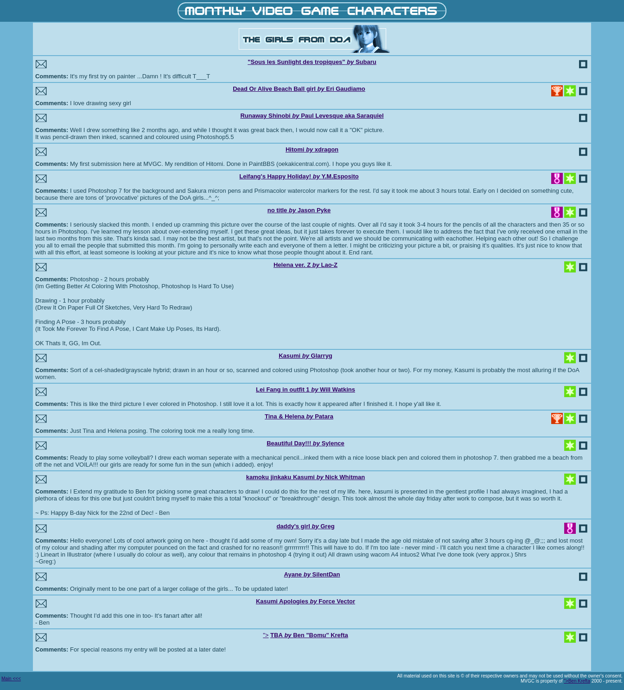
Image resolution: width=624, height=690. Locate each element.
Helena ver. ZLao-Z (305, 264)
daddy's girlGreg (305, 526)
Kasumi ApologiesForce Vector (305, 601)
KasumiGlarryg (305, 355)
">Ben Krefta (577, 681)
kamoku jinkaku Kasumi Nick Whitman (305, 477)
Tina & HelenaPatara (299, 416)
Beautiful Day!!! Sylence (305, 443)
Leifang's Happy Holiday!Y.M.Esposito (298, 176)
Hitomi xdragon (312, 149)
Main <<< (11, 678)
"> (265, 635)
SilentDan (326, 574)
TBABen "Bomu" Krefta (309, 635)
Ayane (298, 574)
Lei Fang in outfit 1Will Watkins (305, 389)
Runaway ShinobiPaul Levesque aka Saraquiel (311, 115)
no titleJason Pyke (299, 210)
